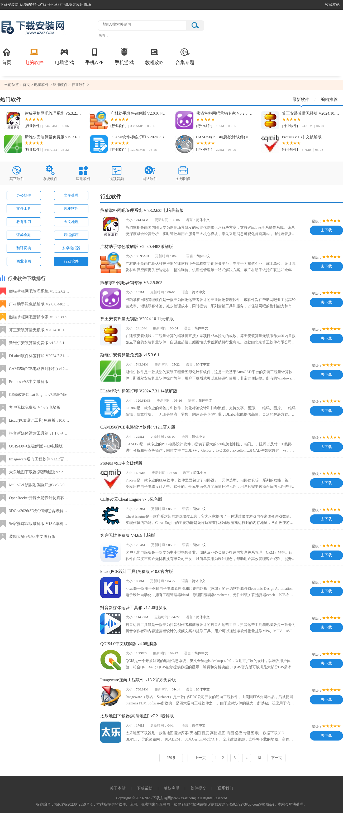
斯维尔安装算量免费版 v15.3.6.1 (52, 137)
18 (259, 758)
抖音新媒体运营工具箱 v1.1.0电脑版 (133, 607)
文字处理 (71, 195)
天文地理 (71, 222)
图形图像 (183, 172)
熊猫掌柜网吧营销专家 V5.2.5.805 (225, 113)
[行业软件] (33, 126)
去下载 (326, 230)
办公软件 (23, 195)
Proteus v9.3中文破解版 (302, 137)
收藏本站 (332, 5)
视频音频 (116, 172)
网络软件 (149, 172)
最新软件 (304, 101)
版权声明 (171, 788)
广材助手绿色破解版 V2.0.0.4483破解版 (139, 113)
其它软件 (16, 172)
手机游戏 (124, 56)
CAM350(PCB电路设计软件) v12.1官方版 (225, 137)
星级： (317, 221)
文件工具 (23, 209)
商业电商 (23, 261)
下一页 (276, 758)
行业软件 (79, 85)
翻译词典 (23, 248)
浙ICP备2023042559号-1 (73, 804)
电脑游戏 (64, 56)
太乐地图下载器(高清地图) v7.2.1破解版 (137, 716)
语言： (191, 220)
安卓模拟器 (71, 248)
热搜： (104, 35)
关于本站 (118, 788)
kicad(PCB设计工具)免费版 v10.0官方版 (136, 571)
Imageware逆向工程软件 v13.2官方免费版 (138, 680)
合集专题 (184, 56)
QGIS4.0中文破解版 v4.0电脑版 (129, 643)
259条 (171, 758)
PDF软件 (71, 209)
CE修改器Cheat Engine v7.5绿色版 (131, 499)
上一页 (200, 758)
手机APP (94, 56)
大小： (131, 220)
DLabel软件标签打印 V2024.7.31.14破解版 (139, 137)
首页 (6, 56)
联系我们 (225, 788)
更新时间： (163, 220)
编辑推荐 (329, 99)
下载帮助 (145, 788)
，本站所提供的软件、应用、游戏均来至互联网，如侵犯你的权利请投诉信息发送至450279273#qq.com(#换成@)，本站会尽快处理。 (200, 804)
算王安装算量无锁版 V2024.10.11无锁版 (311, 113)
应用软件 (60, 85)
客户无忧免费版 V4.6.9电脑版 (127, 535)
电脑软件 (34, 56)
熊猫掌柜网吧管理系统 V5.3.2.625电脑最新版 (53, 113)
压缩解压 (71, 235)
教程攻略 (154, 56)
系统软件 (50, 172)
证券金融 (23, 235)
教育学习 (23, 222)
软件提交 (198, 788)
